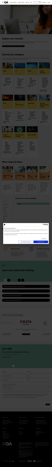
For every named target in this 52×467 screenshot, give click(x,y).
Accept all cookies (40, 241)
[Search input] (36, 2)
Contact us (44, 2)
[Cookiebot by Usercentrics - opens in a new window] (43, 224)
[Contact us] (44, 2)
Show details (43, 238)
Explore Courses (21, 2)
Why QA (27, 2)
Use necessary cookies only (26, 241)
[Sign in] (48, 2)
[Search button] (40, 2)
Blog (31, 2)
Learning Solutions (13, 2)
